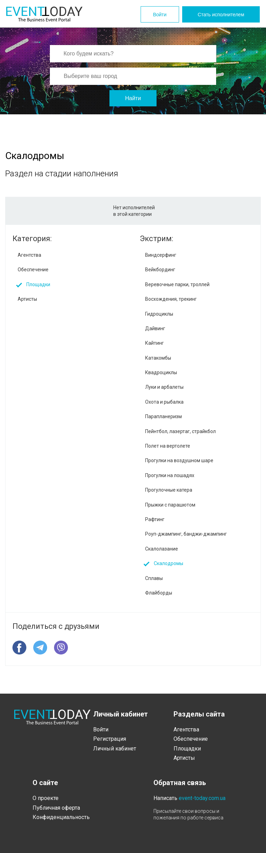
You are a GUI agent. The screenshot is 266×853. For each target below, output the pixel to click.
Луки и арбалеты (164, 387)
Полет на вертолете (167, 446)
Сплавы (154, 578)
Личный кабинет (114, 748)
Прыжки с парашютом (170, 505)
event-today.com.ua (202, 798)
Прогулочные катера (168, 490)
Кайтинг (154, 343)
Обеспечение (33, 269)
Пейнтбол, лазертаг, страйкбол (180, 431)
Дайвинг (155, 328)
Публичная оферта (56, 807)
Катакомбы (158, 358)
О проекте (46, 798)
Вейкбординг (160, 269)
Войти (160, 14)
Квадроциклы (161, 372)
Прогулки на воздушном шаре (179, 460)
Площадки (38, 284)
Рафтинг (155, 519)
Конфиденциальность (61, 817)
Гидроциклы (159, 314)
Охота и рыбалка (164, 402)
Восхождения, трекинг (171, 299)
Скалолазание (161, 549)
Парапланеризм (163, 416)
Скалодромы (168, 563)
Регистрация (109, 739)
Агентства (29, 255)
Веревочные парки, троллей (177, 284)
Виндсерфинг (160, 255)
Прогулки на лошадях (169, 475)
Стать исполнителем (221, 14)
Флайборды (158, 593)
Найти (133, 98)
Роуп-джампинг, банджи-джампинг (186, 534)
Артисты (27, 299)
